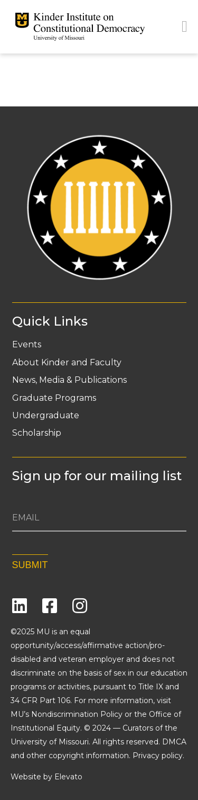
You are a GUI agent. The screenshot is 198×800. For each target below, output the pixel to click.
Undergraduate (45, 415)
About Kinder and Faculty (66, 362)
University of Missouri (50, 742)
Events (26, 344)
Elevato (68, 776)
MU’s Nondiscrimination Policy (66, 714)
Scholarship (36, 433)
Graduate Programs (54, 398)
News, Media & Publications (69, 380)
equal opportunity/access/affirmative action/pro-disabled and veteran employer (88, 645)
